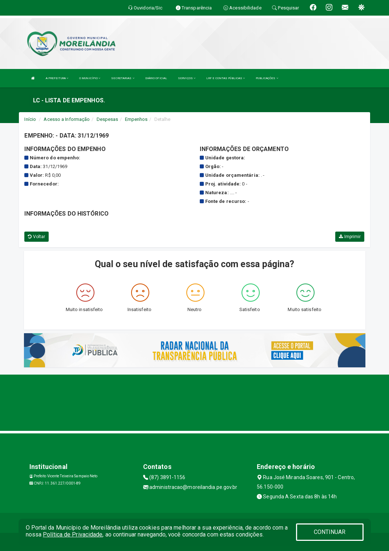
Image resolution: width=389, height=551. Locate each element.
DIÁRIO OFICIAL (156, 78)
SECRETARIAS (122, 78)
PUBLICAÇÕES (267, 78)
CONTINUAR (330, 531)
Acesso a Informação (67, 119)
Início (30, 119)
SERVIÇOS (186, 78)
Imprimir (350, 236)
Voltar (36, 236)
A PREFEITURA (57, 78)
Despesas (107, 119)
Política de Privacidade (72, 534)
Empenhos (136, 119)
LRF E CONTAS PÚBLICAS (225, 78)
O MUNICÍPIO (89, 78)
